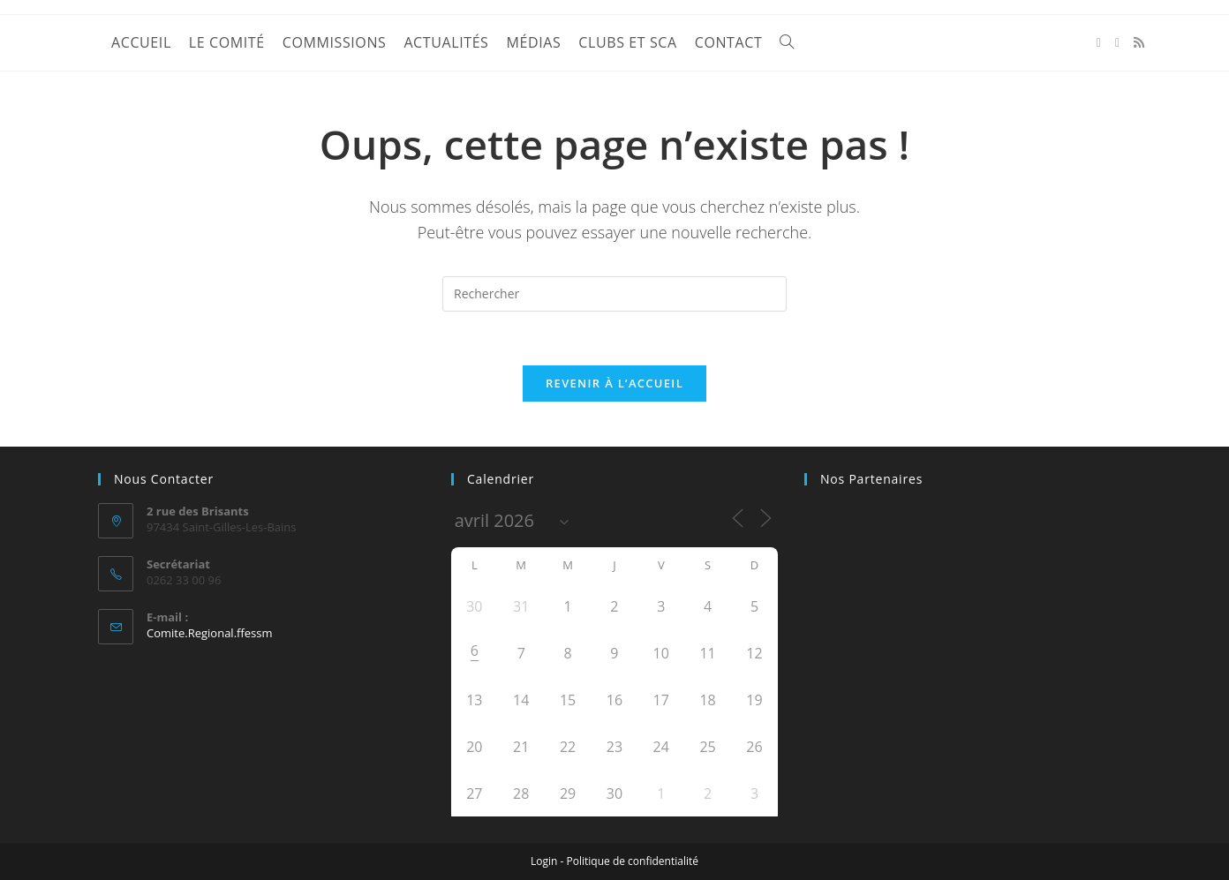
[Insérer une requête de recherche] (614, 294)
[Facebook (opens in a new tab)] (1099, 42)
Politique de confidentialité (632, 861)
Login (544, 861)
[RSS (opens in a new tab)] (1139, 42)
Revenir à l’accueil (614, 383)
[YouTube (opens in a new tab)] (1117, 42)
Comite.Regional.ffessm (210, 633)
